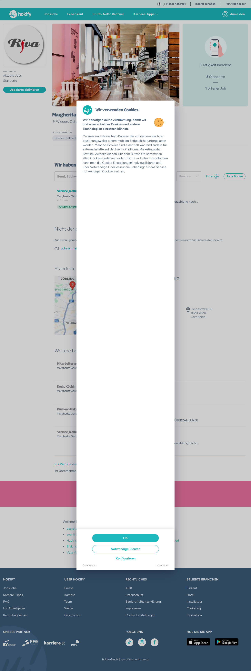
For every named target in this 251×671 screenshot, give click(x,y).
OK (125, 538)
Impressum (162, 565)
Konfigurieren (126, 558)
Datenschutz (89, 565)
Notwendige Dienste (125, 549)
